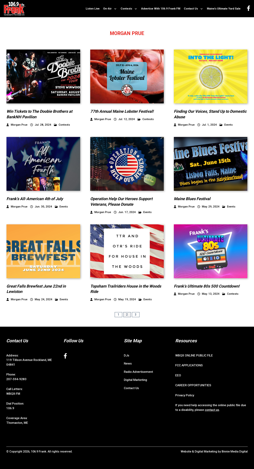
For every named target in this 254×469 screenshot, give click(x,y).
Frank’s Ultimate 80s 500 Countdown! (206, 286)
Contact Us (191, 8)
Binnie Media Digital (235, 451)
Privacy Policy (184, 395)
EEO (178, 375)
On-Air (107, 8)
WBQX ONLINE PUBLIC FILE (194, 355)
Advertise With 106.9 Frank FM (160, 8)
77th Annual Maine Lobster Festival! (122, 111)
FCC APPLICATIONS (189, 365)
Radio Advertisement (138, 372)
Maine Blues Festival (192, 199)
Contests (126, 8)
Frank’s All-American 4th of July (34, 199)
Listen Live (93, 8)
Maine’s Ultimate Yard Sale (224, 8)
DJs (126, 355)
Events (226, 124)
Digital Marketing (135, 380)
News (128, 363)
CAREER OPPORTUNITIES (193, 385)
